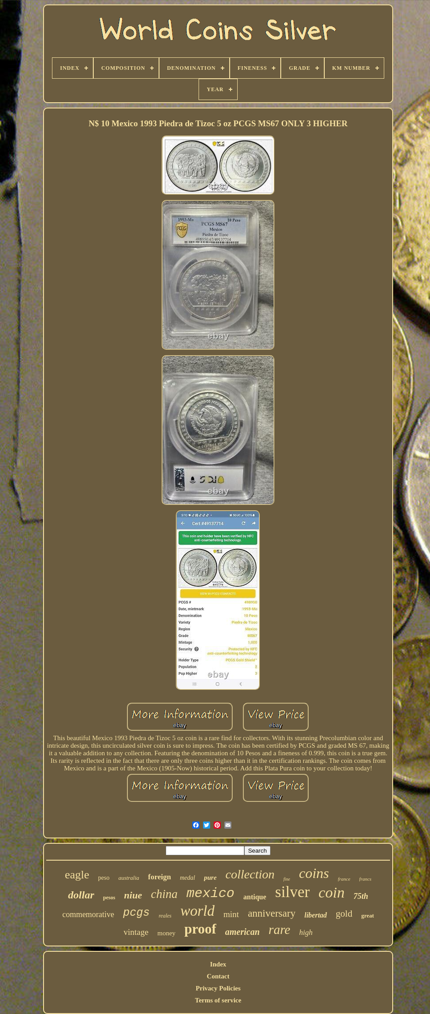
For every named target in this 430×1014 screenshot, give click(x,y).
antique (255, 897)
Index (218, 964)
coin (332, 892)
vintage (135, 932)
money (166, 933)
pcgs (136, 912)
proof (200, 929)
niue (133, 895)
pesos (109, 897)
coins (314, 873)
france (344, 879)
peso (104, 877)
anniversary (271, 913)
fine (286, 879)
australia (128, 877)
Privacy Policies (217, 988)
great (367, 915)
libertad (315, 915)
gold (344, 913)
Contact (218, 976)
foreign (159, 877)
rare (280, 929)
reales (165, 916)
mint (231, 914)
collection (250, 874)
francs (365, 879)
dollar (81, 895)
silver (292, 892)
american (242, 932)
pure (210, 877)
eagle (77, 874)
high (305, 932)
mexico (211, 893)
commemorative (88, 914)
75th (361, 896)
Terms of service (218, 1000)
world (197, 911)
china (164, 894)
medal (187, 877)
